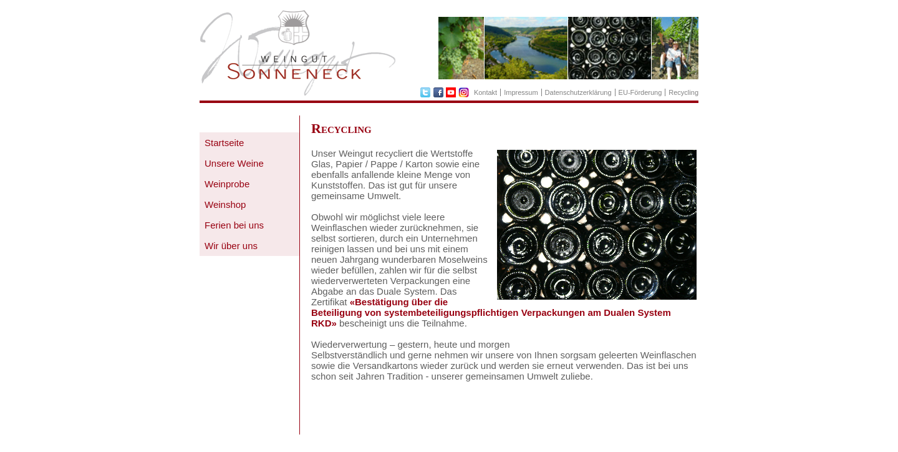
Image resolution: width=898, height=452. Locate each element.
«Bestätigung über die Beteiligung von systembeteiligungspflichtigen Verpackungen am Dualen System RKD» (491, 312)
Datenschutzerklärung (578, 92)
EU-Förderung (640, 92)
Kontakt (485, 92)
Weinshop (225, 204)
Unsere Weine (234, 163)
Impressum (521, 92)
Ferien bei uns (234, 225)
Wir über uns (231, 245)
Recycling (683, 92)
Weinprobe (227, 184)
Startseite (224, 142)
